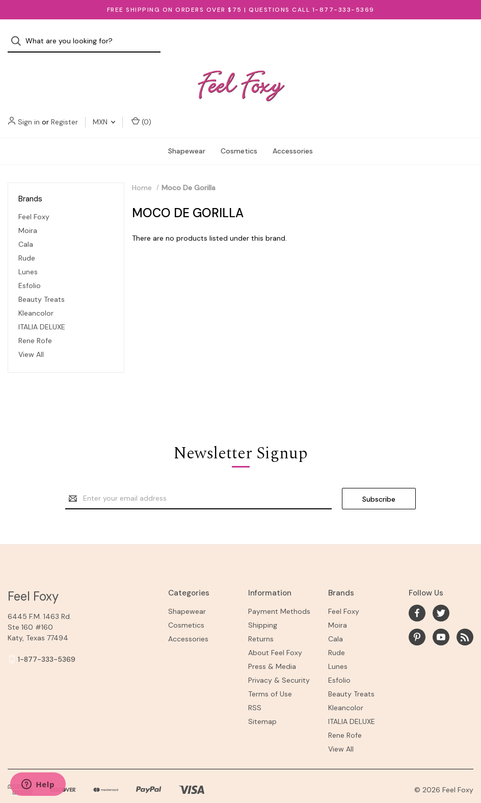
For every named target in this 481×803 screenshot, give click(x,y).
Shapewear (186, 132)
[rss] (465, 618)
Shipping (262, 606)
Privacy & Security (279, 661)
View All (31, 335)
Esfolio (29, 266)
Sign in (351, 40)
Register (386, 40)
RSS (254, 689)
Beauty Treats (41, 280)
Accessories (293, 132)
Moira (27, 211)
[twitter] (441, 594)
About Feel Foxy (275, 634)
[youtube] (441, 618)
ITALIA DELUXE (41, 308)
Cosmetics (239, 132)
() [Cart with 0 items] (463, 40)
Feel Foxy (33, 197)
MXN (426, 40)
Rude (26, 239)
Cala (25, 225)
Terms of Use (270, 675)
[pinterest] (417, 618)
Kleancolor (36, 294)
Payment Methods (279, 593)
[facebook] (417, 594)
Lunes (28, 252)
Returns (261, 620)
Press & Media (272, 648)
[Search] (19, 41)
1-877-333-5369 (46, 640)
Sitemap (262, 703)
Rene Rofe (35, 321)
